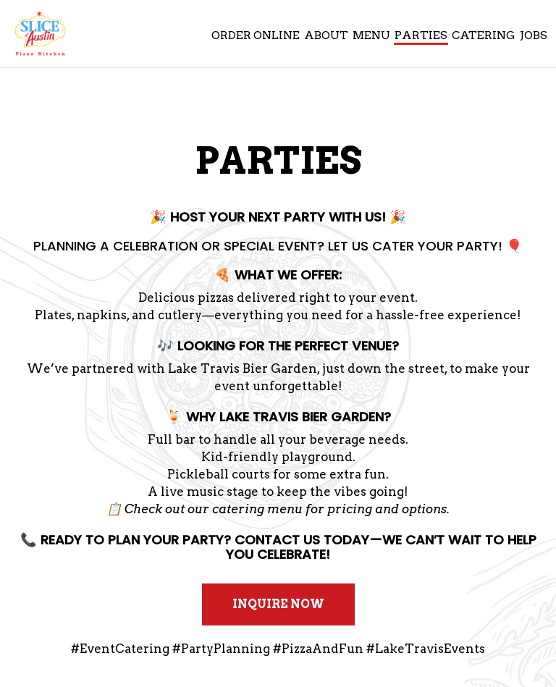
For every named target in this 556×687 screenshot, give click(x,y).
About (325, 36)
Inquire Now (263, 611)
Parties (420, 36)
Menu (370, 36)
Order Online (255, 36)
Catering (483, 36)
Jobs (533, 36)
